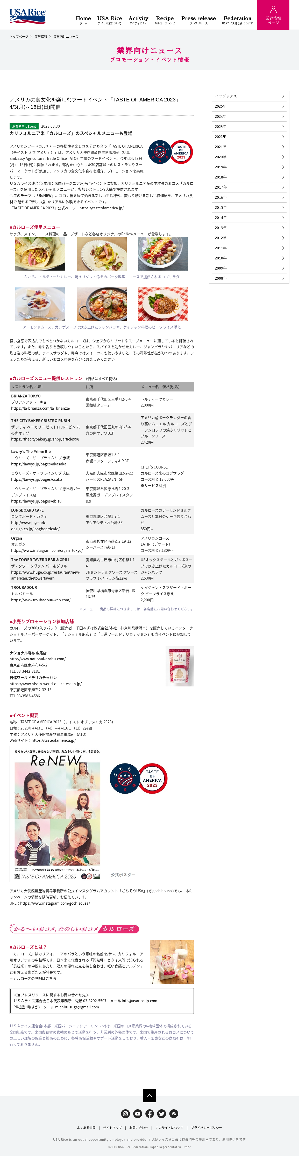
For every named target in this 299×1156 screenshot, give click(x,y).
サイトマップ (112, 1127)
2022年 (220, 137)
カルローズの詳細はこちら (34, 978)
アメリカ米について (109, 20)
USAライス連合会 (28, 16)
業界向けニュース (66, 37)
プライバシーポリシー (206, 1127)
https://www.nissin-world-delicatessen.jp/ (46, 683)
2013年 (221, 228)
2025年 (220, 106)
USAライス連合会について (237, 20)
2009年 (221, 268)
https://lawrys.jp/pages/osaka (36, 479)
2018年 (221, 177)
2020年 (220, 157)
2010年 (221, 258)
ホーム (83, 20)
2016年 (221, 197)
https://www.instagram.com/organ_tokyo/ (47, 550)
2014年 (221, 217)
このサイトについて (169, 1127)
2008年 (221, 278)
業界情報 (41, 37)
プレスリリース (198, 20)
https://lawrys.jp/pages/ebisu (36, 501)
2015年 (221, 207)
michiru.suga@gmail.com (77, 1006)
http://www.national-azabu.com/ (38, 658)
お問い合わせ (138, 1127)
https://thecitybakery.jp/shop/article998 (45, 439)
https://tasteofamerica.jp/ (102, 207)
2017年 (221, 187)
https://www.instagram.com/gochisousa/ (55, 903)
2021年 (220, 147)
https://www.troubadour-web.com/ (40, 599)
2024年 (220, 116)
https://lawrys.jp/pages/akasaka (38, 463)
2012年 (220, 238)
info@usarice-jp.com (139, 1000)
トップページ (19, 37)
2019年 (221, 167)
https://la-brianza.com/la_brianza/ (40, 408)
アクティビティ (138, 20)
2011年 (221, 248)
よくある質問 (86, 1127)
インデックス (226, 96)
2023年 (220, 126)
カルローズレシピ (164, 20)
